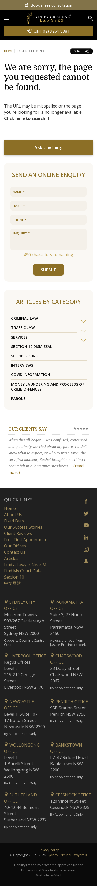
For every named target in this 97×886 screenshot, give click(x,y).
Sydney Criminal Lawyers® (67, 855)
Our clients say (27, 429)
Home (8, 51)
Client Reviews (18, 533)
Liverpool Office (25, 656)
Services (19, 337)
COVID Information (30, 374)
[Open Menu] (6, 18)
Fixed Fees (14, 521)
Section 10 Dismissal (31, 346)
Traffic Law (23, 327)
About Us (13, 515)
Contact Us (14, 552)
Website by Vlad (48, 875)
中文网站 (12, 583)
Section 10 (14, 577)
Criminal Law (24, 318)
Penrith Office (69, 701)
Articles (11, 558)
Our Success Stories (23, 527)
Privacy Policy (49, 850)
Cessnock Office (70, 795)
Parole (18, 398)
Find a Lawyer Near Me (26, 564)
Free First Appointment (26, 539)
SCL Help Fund (24, 355)
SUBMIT (48, 270)
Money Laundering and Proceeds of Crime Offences (47, 387)
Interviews (22, 365)
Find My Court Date (23, 571)
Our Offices (15, 546)
